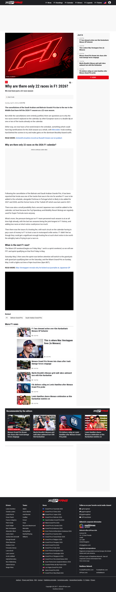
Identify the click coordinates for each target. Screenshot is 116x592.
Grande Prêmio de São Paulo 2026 (54, 564)
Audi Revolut (26, 514)
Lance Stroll (9, 550)
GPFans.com (83, 572)
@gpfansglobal (85, 511)
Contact (40, 580)
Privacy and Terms (27, 580)
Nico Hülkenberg (11, 562)
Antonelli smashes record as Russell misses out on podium (39, 138)
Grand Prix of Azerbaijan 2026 (53, 553)
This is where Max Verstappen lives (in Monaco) (91, 49)
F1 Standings (58, 3)
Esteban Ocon (10, 545)
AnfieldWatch (100, 572)
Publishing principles (50, 580)
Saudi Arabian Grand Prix (34, 318)
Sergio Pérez (10, 567)
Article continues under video (39, 149)
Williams (25, 537)
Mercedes (56, 130)
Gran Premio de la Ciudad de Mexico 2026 (57, 562)
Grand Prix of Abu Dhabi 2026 (53, 573)
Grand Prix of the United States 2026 (55, 559)
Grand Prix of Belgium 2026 (52, 539)
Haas (24, 523)
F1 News (48, 3)
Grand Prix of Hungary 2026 (53, 542)
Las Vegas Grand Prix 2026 (52, 567)
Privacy (93, 580)
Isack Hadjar (10, 525)
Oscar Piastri (10, 517)
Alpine (24, 509)
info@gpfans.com (85, 545)
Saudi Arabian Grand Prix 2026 (53, 520)
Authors (18, 580)
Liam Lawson (10, 553)
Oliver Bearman (10, 542)
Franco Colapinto (11, 520)
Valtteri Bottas (10, 564)
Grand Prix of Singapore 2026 (53, 556)
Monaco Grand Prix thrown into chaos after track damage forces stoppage (93, 56)
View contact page (84, 561)
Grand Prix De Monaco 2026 (53, 528)
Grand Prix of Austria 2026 (52, 534)
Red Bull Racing (27, 534)
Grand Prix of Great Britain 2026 (54, 537)
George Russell (10, 539)
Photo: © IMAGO (10, 76)
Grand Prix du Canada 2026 (52, 525)
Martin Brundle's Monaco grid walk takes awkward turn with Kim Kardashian (92, 64)
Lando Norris (10, 514)
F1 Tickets (98, 3)
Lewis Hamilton (10, 509)
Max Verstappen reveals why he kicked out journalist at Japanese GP (43, 268)
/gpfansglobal (84, 509)
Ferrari (25, 520)
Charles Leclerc (10, 511)
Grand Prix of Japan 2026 (52, 514)
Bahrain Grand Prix (17, 318)
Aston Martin (27, 511)
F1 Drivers (78, 3)
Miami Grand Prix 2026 (51, 523)
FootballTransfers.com (86, 570)
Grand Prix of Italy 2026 (51, 548)
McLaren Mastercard (29, 525)
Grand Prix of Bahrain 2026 (52, 517)
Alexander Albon (11, 531)
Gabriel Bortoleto (11, 559)
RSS (35, 580)
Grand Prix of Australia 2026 (53, 509)
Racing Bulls (26, 531)
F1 (6, 82)
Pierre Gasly (9, 523)
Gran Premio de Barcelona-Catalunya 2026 (57, 531)
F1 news (93, 77)
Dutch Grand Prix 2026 (51, 545)
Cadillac (25, 517)
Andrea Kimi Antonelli (12, 537)
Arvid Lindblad (10, 556)
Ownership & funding (75, 580)
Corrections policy (62, 580)
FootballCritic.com (102, 570)
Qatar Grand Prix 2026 (51, 570)
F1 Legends (88, 3)
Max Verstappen (11, 528)
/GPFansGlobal (85, 517)
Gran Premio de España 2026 (53, 550)
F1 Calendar (69, 3)
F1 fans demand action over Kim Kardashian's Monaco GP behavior (94, 41)
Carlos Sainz (10, 534)
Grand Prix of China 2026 (52, 511)
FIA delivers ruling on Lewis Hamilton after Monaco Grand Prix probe (93, 72)
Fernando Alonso (11, 548)
